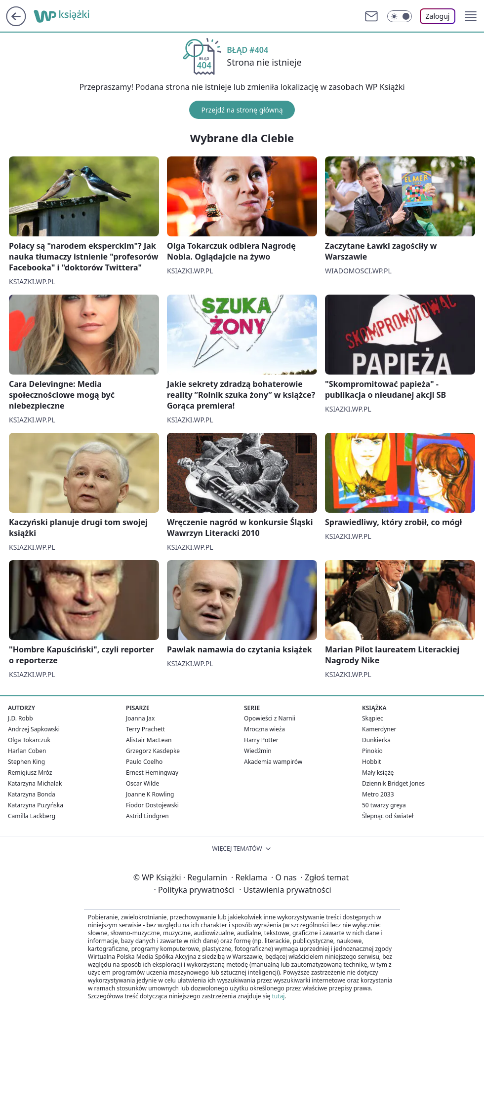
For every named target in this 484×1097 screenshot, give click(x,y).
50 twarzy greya (384, 805)
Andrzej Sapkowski (34, 729)
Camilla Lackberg (31, 816)
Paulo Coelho (144, 761)
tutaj (278, 996)
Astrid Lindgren (147, 816)
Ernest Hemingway (152, 772)
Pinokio (372, 751)
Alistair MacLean (148, 740)
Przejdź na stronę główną (241, 109)
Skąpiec (372, 718)
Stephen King (26, 761)
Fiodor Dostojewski (152, 805)
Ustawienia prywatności (285, 889)
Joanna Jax (140, 718)
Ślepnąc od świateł (387, 816)
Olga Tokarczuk (29, 740)
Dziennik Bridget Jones (393, 783)
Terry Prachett (145, 729)
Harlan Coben (27, 751)
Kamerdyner (379, 729)
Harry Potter (261, 740)
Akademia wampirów (273, 761)
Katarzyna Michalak (35, 783)
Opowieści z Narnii (269, 718)
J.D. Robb (20, 718)
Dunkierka (376, 740)
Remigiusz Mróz (30, 772)
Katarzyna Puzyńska (35, 805)
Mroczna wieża (264, 729)
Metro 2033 (378, 794)
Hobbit (371, 761)
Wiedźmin (258, 751)
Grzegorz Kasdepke (153, 751)
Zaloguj (438, 16)
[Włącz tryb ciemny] (399, 16)
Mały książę (378, 772)
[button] (471, 16)
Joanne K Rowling (150, 794)
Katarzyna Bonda (31, 794)
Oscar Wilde (142, 783)
